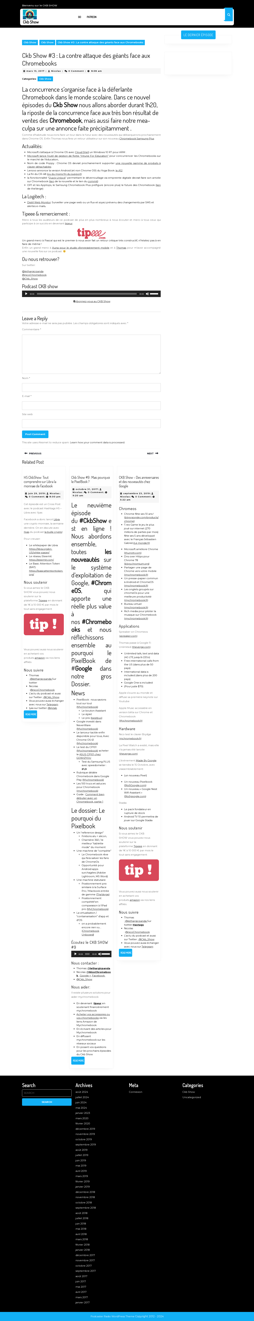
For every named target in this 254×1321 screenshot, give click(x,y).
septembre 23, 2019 (136, 493)
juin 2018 (80, 1223)
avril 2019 (81, 1170)
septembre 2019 (85, 1144)
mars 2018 (81, 1239)
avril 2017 (81, 1291)
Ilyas (26, 532)
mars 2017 (81, 1297)
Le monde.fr (141, 543)
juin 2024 (81, 1102)
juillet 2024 (82, 1097)
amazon (40, 657)
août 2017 (81, 1276)
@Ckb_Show (30, 278)
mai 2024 (81, 1107)
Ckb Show (31, 21)
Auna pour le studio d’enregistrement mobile (81, 247)
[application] (91, 294)
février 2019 (82, 1181)
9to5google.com (135, 796)
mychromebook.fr (136, 574)
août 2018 (81, 1213)
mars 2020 (81, 1118)
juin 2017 (80, 1281)
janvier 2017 (82, 1302)
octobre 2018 (83, 1202)
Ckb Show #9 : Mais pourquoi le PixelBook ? (90, 479)
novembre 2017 (85, 1260)
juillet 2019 (81, 1155)
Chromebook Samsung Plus (136, 138)
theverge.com (141, 647)
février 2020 (82, 1123)
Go (79, 17)
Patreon (91, 17)
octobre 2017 (83, 1265)
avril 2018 (81, 1234)
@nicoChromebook (34, 274)
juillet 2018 (81, 1218)
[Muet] (147, 293)
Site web (27, 414)
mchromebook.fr (130, 738)
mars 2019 (81, 1176)
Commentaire (31, 329)
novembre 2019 (85, 1134)
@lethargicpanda (32, 271)
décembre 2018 (85, 1192)
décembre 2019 (85, 1128)
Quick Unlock (57, 177)
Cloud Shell (82, 152)
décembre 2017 (85, 1255)
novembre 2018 (85, 1197)
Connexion (135, 1091)
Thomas (121, 247)
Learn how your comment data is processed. (97, 442)
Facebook (98, 975)
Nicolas (56, 71)
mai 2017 (80, 1286)
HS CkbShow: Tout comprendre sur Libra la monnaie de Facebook (40, 481)
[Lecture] (26, 293)
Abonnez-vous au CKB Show (91, 301)
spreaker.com (128, 636)
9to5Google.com (135, 785)
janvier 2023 (82, 1112)
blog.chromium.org (137, 563)
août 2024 (81, 1091)
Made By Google (146, 760)
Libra (57, 519)
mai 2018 (80, 1228)
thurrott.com (133, 552)
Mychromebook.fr (131, 720)
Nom (26, 378)
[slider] (87, 294)
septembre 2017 (85, 1270)
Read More (31, 715)
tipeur (68, 223)
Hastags (138, 924)
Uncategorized (191, 1097)
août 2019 (81, 1149)
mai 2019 (80, 1165)
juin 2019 (80, 1160)
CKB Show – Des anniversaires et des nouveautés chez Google (139, 481)
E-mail (27, 396)
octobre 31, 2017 (87, 489)
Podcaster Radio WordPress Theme (112, 1316)
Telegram (52, 704)
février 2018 (82, 1244)
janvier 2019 (82, 1186)
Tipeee (43, 600)
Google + (85, 975)
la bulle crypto (53, 532)
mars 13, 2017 (35, 71)
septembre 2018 (85, 1207)
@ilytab (52, 708)
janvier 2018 (82, 1249)
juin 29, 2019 (36, 493)
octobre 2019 (83, 1139)
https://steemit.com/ (41, 559)
